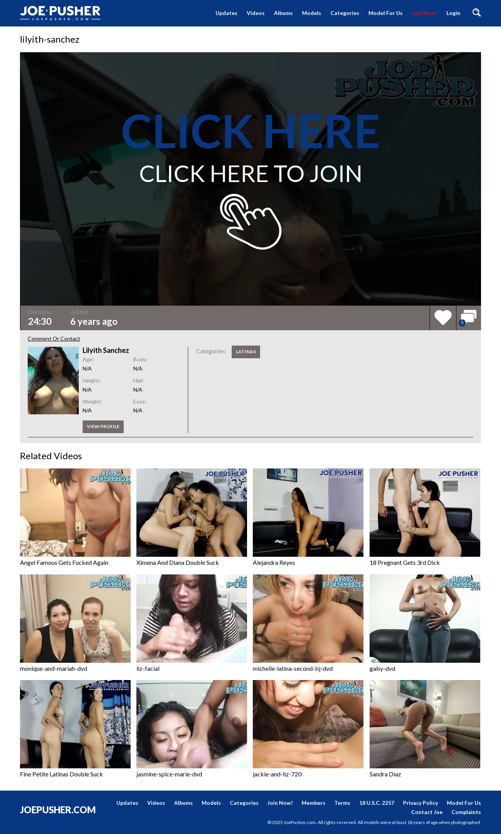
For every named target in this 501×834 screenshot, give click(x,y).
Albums (283, 13)
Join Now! (424, 13)
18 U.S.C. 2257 (376, 802)
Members (313, 802)
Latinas (246, 351)
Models (311, 13)
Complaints (466, 812)
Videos (256, 13)
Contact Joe (427, 812)
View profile (103, 426)
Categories (344, 13)
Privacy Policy (420, 802)
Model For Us (385, 13)
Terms (342, 802)
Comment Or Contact (54, 338)
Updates (226, 13)
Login (453, 13)
